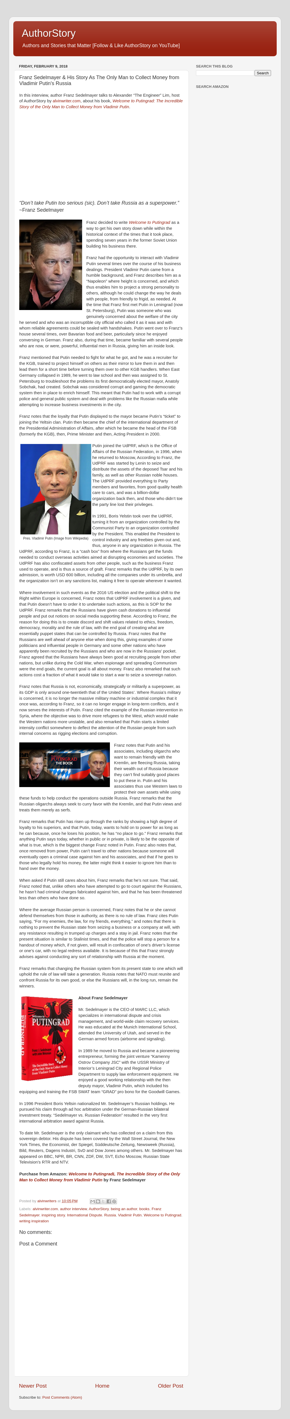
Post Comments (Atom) (62, 1397)
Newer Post (33, 1386)
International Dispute (84, 1215)
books (144, 1209)
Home (102, 1386)
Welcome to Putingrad (149, 222)
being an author (124, 1209)
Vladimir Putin (130, 1215)
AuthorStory (49, 33)
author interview (73, 1209)
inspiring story (53, 1215)
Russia (110, 1215)
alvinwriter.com (66, 101)
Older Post (170, 1386)
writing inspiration (34, 1221)
